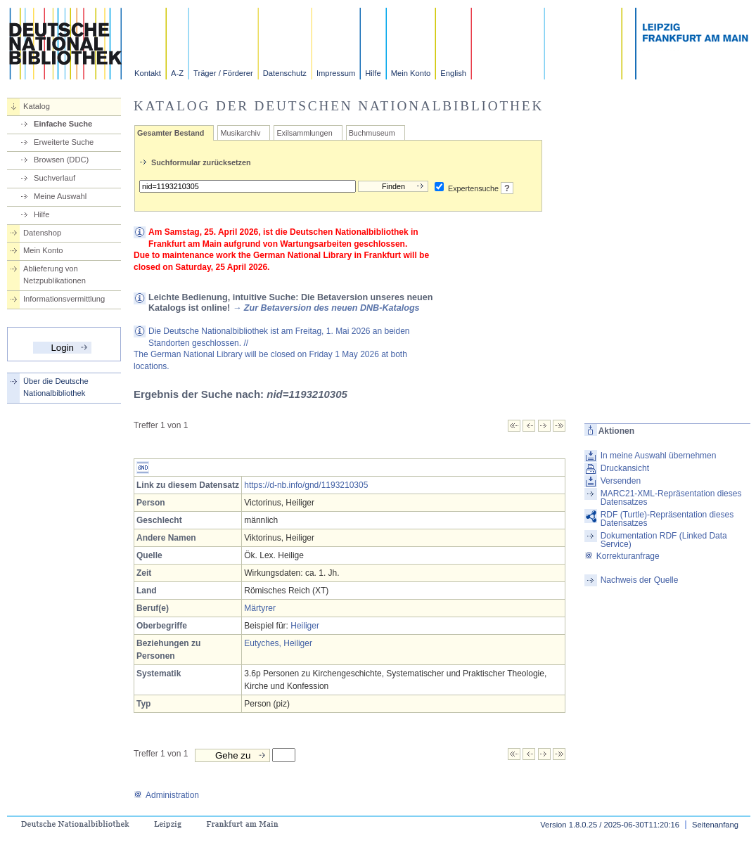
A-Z (177, 73)
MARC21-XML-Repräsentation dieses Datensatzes (671, 498)
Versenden (621, 481)
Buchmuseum (372, 133)
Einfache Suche (63, 124)
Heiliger (304, 626)
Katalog (36, 106)
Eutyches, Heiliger (278, 643)
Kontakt (147, 73)
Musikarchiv (240, 133)
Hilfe (372, 73)
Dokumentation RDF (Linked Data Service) (664, 540)
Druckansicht (625, 468)
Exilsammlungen (304, 133)
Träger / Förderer (223, 73)
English (453, 73)
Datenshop (42, 232)
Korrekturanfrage (622, 556)
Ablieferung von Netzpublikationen (54, 274)
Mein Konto (411, 73)
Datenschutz (285, 73)
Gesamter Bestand (170, 133)
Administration (166, 795)
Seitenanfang (715, 824)
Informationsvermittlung (64, 299)
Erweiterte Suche (64, 142)
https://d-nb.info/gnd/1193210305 (306, 485)
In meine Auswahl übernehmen (659, 455)
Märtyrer (260, 608)
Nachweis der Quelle (640, 580)
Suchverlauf (54, 178)
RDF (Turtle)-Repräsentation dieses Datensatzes (667, 519)
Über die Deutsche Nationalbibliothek (56, 387)
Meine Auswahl (60, 196)
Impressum (335, 73)
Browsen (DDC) (61, 159)
